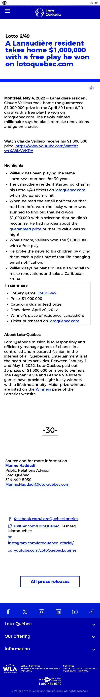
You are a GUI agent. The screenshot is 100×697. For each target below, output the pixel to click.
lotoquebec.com (70, 190)
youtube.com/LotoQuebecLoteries (45, 550)
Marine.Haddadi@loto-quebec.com (37, 484)
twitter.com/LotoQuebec (36, 526)
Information (17, 649)
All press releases (50, 581)
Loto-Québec (18, 624)
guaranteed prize (25, 229)
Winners (43, 389)
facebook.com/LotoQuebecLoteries (46, 519)
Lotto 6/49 (47, 293)
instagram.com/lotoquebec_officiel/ (40, 543)
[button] (5, 3)
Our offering (17, 636)
